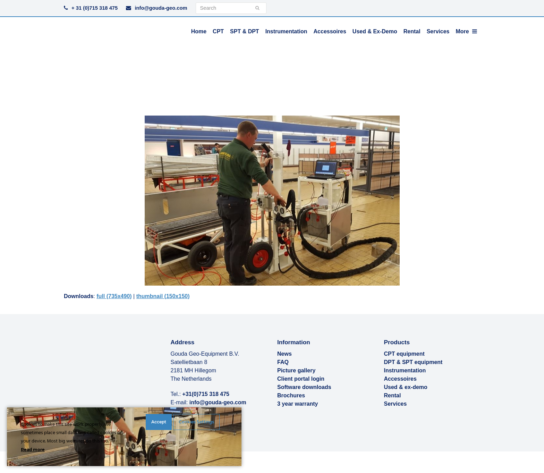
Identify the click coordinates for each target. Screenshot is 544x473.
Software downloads (304, 387)
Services (395, 404)
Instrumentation (405, 370)
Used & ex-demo (405, 387)
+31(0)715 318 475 (205, 394)
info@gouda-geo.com (161, 8)
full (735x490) (113, 296)
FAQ (283, 362)
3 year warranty (297, 404)
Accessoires (400, 379)
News (284, 354)
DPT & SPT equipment (413, 362)
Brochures (291, 395)
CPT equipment (404, 354)
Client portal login (300, 379)
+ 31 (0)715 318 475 (94, 8)
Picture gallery (296, 370)
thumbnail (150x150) (163, 296)
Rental (392, 395)
